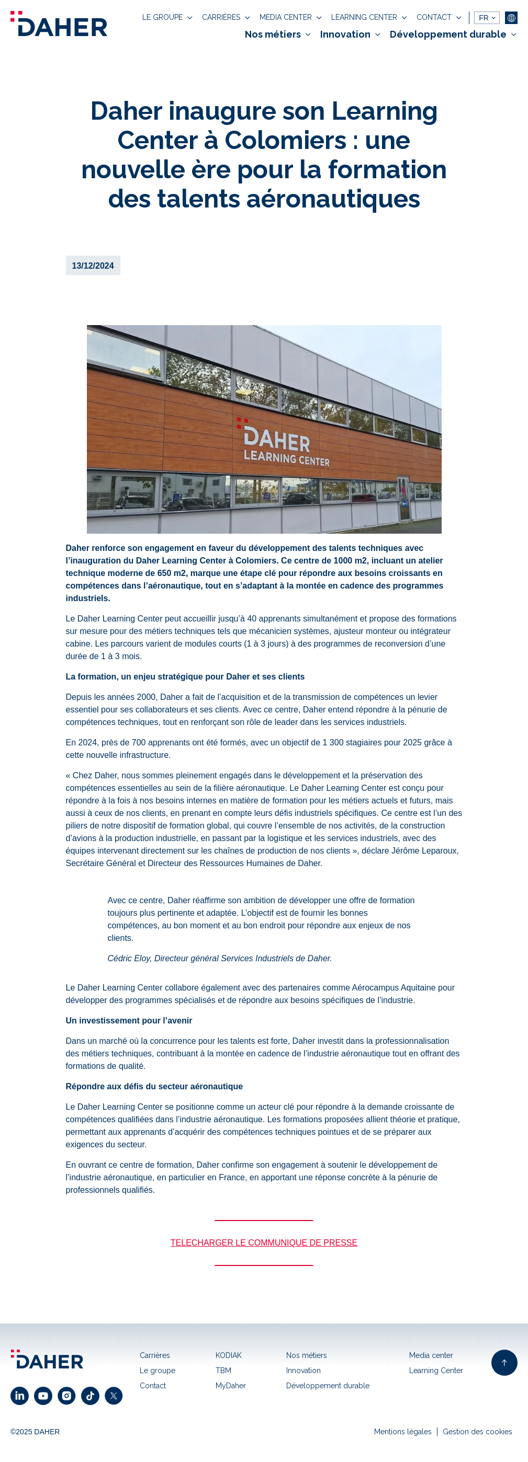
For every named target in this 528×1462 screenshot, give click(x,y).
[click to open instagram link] (69, 1396)
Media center (431, 1355)
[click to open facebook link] (93, 1396)
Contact (153, 1386)
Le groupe (157, 1370)
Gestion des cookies (477, 1432)
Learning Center (436, 1370)
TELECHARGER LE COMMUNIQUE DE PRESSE (264, 1242)
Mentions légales (403, 1432)
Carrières (155, 1355)
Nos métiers (306, 1355)
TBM (223, 1370)
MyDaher (231, 1386)
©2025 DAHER (35, 1432)
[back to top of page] (504, 1363)
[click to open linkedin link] (22, 1396)
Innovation (303, 1370)
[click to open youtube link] (46, 1396)
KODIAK (229, 1355)
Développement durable (327, 1386)
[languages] (487, 17)
